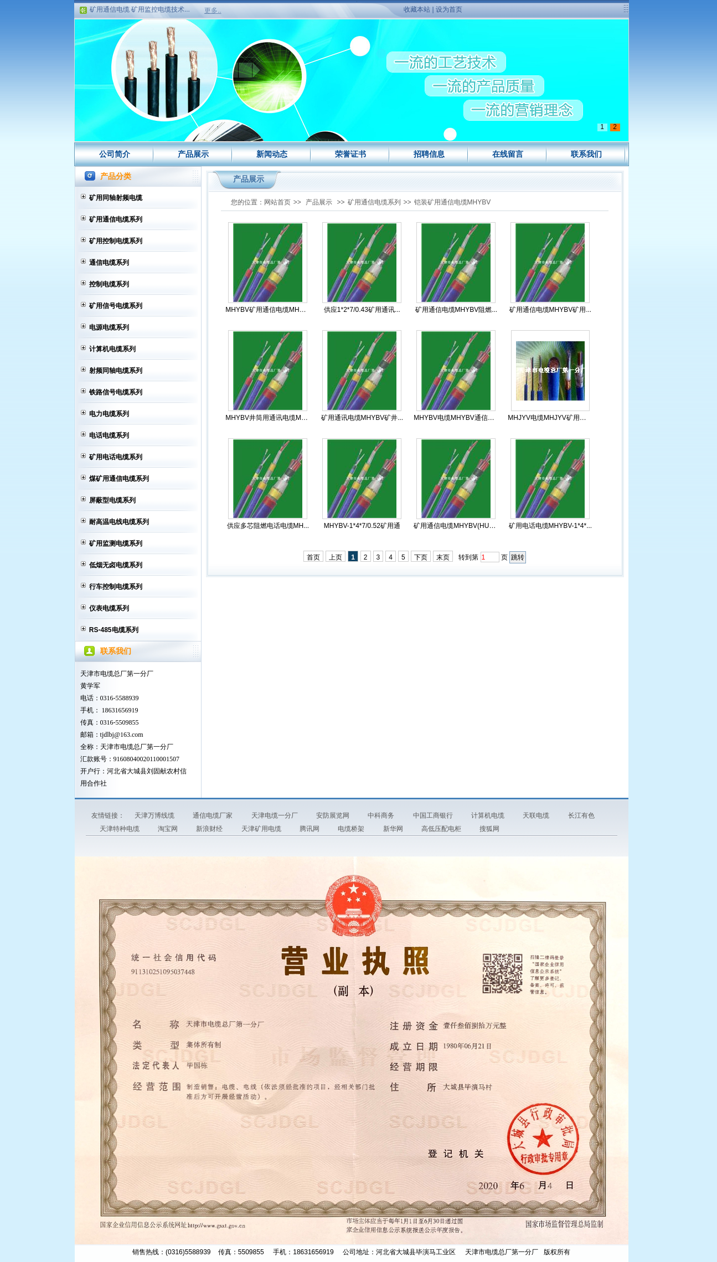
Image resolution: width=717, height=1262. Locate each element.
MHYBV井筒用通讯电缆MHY (267, 418)
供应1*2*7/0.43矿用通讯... (362, 310)
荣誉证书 (350, 154)
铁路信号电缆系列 (115, 392)
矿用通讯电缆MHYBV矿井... (362, 418)
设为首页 (449, 9)
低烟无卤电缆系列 (115, 565)
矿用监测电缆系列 (115, 543)
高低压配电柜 (442, 829)
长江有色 (581, 815)
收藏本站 (417, 9)
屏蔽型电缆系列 (112, 500)
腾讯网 (310, 829)
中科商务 (382, 815)
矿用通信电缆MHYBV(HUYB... (456, 526)
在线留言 (507, 154)
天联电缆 (537, 815)
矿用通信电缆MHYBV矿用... (550, 310)
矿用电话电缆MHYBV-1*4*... (550, 526)
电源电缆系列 (109, 327)
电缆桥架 (352, 829)
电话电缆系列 (109, 435)
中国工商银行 (434, 815)
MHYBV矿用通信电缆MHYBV (267, 310)
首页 (313, 557)
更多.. (212, 10)
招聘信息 (429, 154)
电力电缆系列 (109, 414)
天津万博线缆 (155, 815)
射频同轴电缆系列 (115, 371)
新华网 (394, 829)
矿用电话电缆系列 (115, 457)
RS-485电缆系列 (113, 630)
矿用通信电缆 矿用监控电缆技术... (140, 12)
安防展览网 (333, 815)
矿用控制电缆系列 (115, 241)
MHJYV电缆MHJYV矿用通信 (550, 418)
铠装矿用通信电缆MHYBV (452, 202)
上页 (335, 557)
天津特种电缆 (120, 829)
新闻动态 (271, 154)
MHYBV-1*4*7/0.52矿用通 (362, 526)
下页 (420, 557)
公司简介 (114, 154)
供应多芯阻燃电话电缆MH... (268, 526)
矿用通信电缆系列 (115, 219)
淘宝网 (168, 829)
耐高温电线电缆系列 (119, 522)
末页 (443, 557)
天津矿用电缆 (262, 829)
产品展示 (193, 154)
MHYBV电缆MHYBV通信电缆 (456, 418)
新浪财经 (210, 829)
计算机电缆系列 (112, 349)
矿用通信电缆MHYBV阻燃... (456, 310)
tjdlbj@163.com (121, 734)
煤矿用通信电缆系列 (119, 479)
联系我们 (586, 154)
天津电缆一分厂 (275, 815)
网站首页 (277, 202)
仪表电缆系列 (109, 608)
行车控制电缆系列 (115, 587)
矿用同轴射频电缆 (115, 198)
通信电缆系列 (109, 262)
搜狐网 (489, 829)
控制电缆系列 (109, 284)
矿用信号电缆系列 (115, 306)
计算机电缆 (488, 815)
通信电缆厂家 (213, 815)
